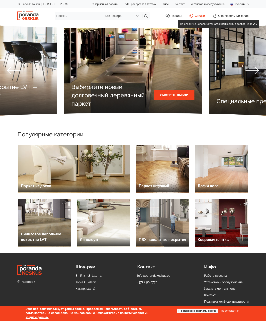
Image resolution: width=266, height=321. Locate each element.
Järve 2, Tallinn (28, 4)
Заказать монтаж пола (219, 288)
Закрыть (252, 23)
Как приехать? (86, 288)
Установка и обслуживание (208, 4)
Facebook (26, 282)
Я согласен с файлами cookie (197, 310)
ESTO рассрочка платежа (140, 4)
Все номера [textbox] (113, 16)
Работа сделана (215, 275)
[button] (14, 70)
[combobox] (123, 16)
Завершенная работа (105, 4)
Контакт (180, 4)
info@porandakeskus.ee (153, 275)
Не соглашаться (230, 310)
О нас (165, 4)
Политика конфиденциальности (226, 301)
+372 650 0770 (147, 282)
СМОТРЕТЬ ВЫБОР (174, 95)
